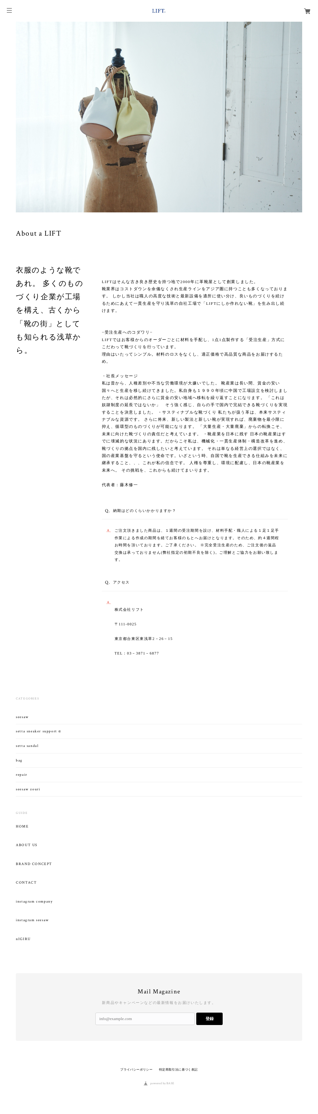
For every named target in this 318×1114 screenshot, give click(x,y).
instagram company (34, 901)
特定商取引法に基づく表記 (178, 1069)
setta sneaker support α (38, 731)
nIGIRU (23, 939)
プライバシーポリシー (136, 1069)
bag (19, 760)
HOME (22, 826)
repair (21, 774)
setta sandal (27, 745)
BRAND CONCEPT (34, 864)
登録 (210, 1018)
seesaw (22, 717)
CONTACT (26, 883)
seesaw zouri (28, 789)
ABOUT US (27, 845)
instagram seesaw (32, 920)
